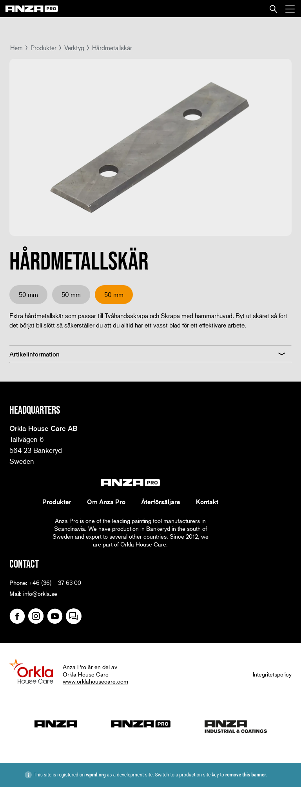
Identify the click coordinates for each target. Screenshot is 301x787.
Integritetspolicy (272, 674)
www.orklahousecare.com (95, 681)
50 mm (28, 294)
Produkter (43, 47)
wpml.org (96, 775)
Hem (16, 47)
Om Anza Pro (106, 502)
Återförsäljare (160, 502)
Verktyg (74, 47)
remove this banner (245, 775)
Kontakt (207, 502)
